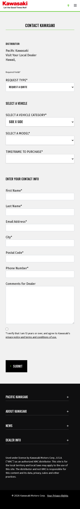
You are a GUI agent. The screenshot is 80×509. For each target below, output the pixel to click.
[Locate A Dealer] (69, 5)
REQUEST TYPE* (16, 80)
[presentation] (25, 349)
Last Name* (14, 206)
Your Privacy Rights (57, 495)
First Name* (14, 190)
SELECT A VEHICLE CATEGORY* (26, 115)
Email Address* (16, 221)
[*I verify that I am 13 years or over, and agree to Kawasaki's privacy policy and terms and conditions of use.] (7, 329)
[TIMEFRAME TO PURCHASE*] (40, 158)
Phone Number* (17, 268)
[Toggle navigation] (75, 5)
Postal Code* (14, 252)
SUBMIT (16, 366)
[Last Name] (40, 212)
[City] (40, 243)
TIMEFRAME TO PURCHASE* (24, 152)
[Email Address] (40, 227)
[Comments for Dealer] (40, 305)
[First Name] (40, 196)
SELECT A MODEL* (18, 133)
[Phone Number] (40, 274)
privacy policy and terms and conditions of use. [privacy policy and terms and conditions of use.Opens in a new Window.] (31, 337)
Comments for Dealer (21, 284)
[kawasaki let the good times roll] (30, 5)
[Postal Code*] (40, 258)
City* (9, 237)
